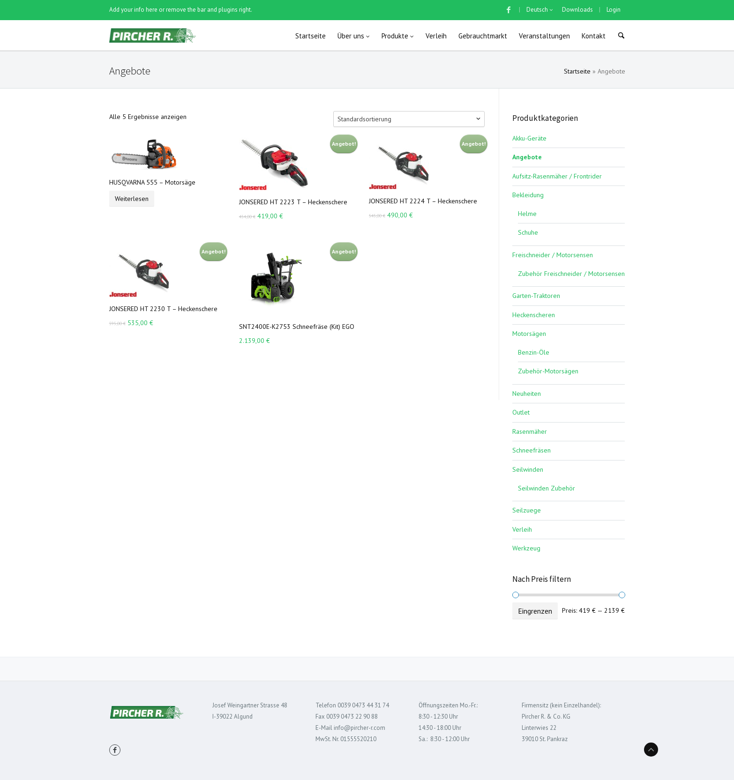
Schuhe (528, 232)
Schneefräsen (531, 450)
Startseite (577, 71)
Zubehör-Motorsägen (548, 371)
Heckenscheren (533, 315)
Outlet (521, 412)
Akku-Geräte (529, 138)
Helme (527, 213)
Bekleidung (528, 195)
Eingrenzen (535, 611)
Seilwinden (527, 469)
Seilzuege (526, 510)
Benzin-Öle (533, 352)
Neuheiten (526, 393)
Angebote (527, 157)
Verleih (522, 529)
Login (614, 10)
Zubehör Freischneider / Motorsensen (571, 273)
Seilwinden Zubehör (546, 488)
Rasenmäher (529, 431)
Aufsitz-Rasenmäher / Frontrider (557, 176)
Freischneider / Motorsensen (552, 255)
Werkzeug (526, 548)
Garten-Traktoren (536, 295)
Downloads (577, 10)
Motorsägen (529, 333)
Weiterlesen (132, 198)
